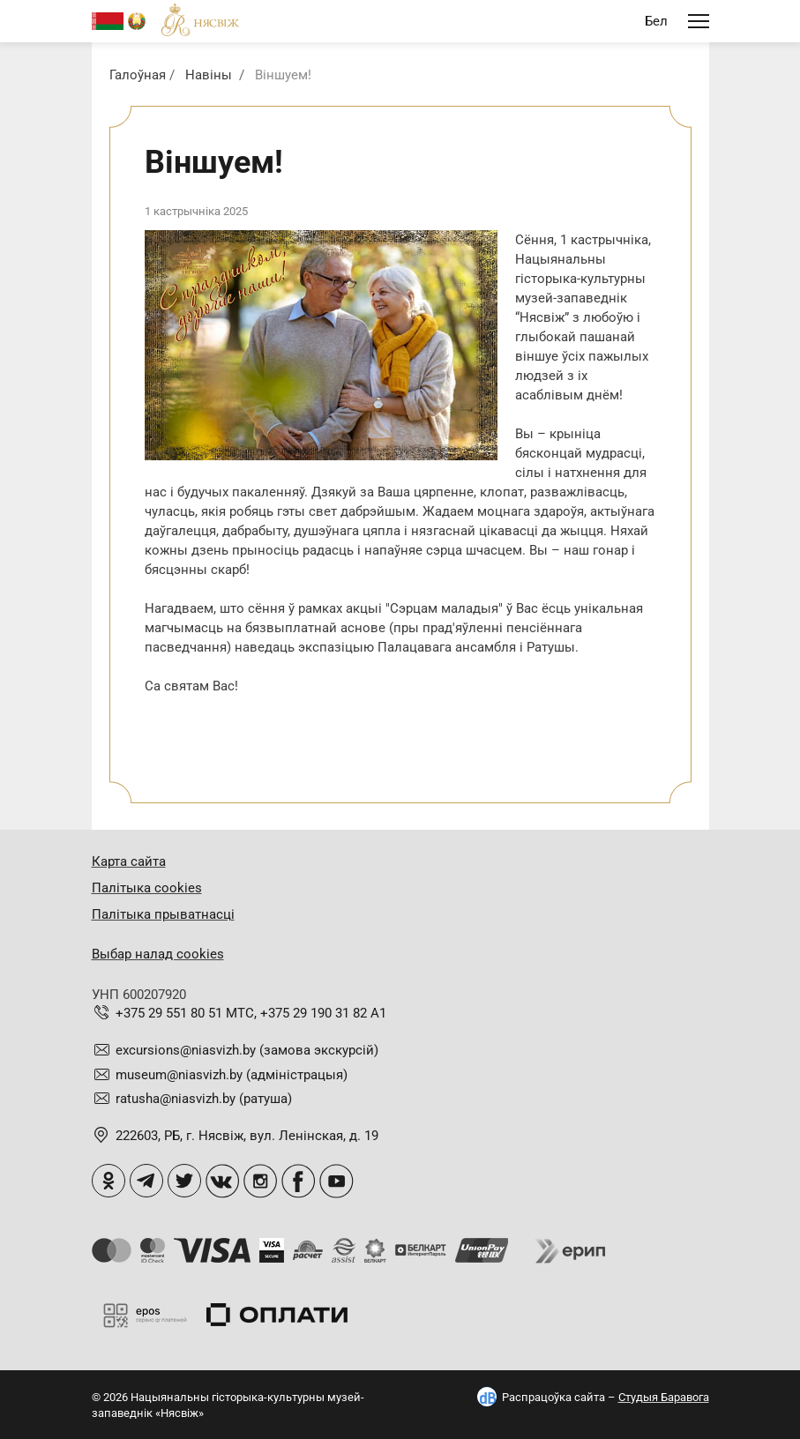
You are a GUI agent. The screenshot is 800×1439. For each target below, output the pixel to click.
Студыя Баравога (663, 1397)
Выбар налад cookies (158, 954)
